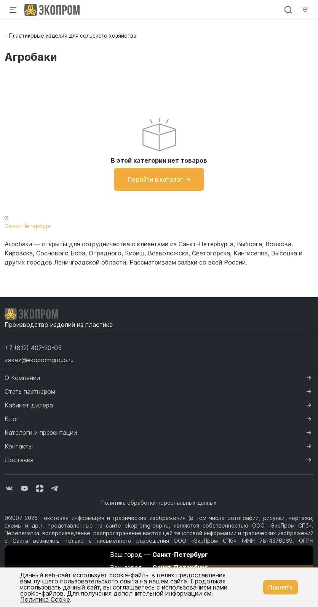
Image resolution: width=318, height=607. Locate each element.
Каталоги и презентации (41, 432)
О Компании (22, 378)
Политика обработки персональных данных (159, 502)
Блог (12, 419)
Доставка (19, 460)
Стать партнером (30, 391)
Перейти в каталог (159, 179)
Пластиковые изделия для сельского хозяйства (72, 35)
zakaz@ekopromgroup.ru (39, 360)
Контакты (19, 446)
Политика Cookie (45, 599)
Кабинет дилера (29, 405)
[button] (33, 348)
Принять (280, 587)
